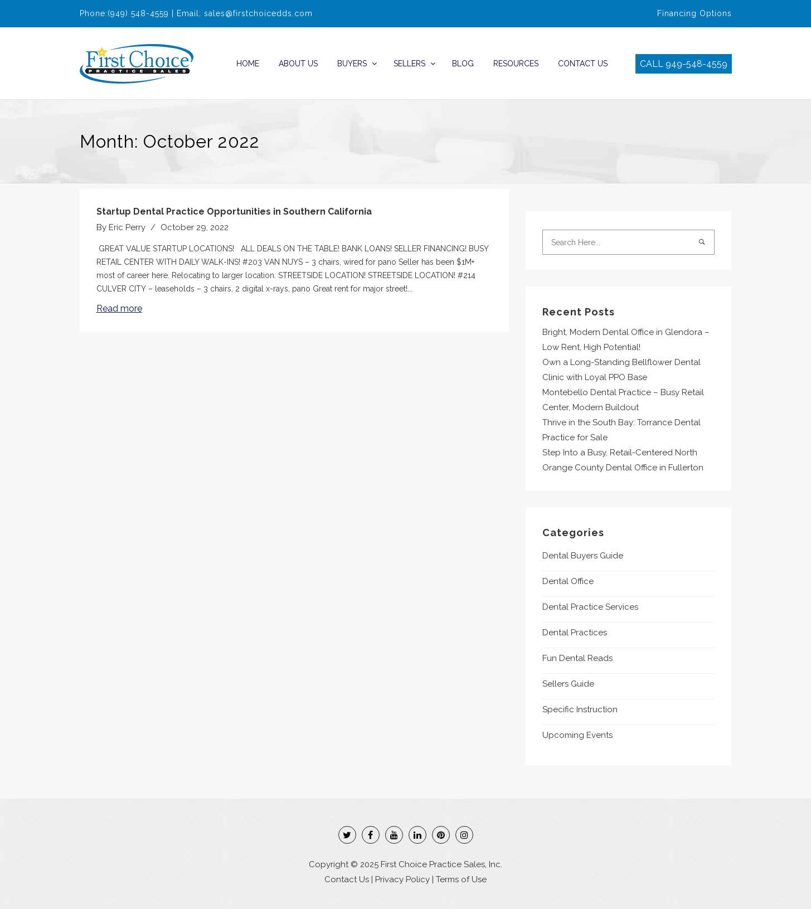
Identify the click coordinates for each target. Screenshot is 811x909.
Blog (463, 63)
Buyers (352, 63)
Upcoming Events (577, 735)
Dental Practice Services (590, 607)
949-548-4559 (696, 64)
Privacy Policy (402, 879)
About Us (298, 63)
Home (247, 63)
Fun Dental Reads (577, 658)
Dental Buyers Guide (582, 556)
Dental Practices (574, 633)
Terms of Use (461, 879)
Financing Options (694, 13)
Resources (515, 63)
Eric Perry (127, 227)
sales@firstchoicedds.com (258, 13)
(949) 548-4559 (138, 13)
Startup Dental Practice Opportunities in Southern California (234, 211)
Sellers (409, 63)
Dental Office (568, 581)
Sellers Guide (568, 684)
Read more (119, 308)
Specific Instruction (580, 709)
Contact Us (583, 63)
